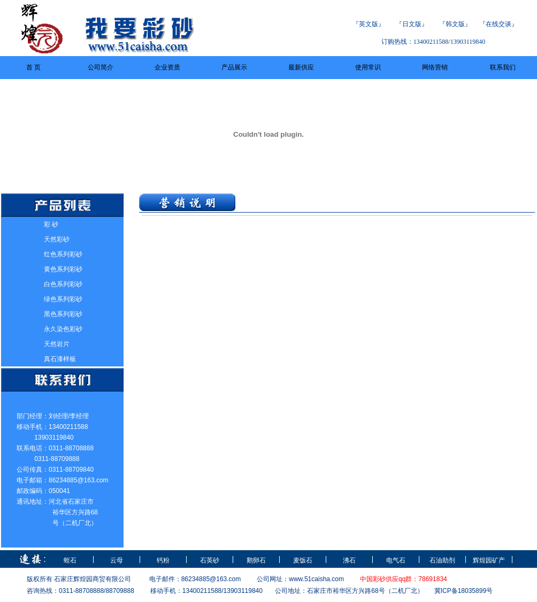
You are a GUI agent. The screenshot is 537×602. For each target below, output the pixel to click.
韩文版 (455, 24)
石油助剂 (442, 560)
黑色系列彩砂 (63, 314)
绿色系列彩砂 (63, 299)
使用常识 (368, 67)
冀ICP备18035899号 (463, 591)
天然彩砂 (57, 239)
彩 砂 (51, 224)
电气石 (395, 560)
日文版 (411, 24)
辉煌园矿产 (489, 560)
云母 (116, 560)
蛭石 (70, 560)
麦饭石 (302, 560)
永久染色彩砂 (63, 329)
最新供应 (301, 67)
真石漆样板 (60, 359)
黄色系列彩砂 (63, 269)
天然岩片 (57, 344)
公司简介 (100, 67)
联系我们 (503, 67)
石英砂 (209, 560)
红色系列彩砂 (63, 254)
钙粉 (163, 560)
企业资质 (167, 67)
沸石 (349, 560)
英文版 (368, 24)
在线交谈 (498, 24)
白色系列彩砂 (63, 284)
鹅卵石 (256, 560)
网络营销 (435, 67)
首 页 (33, 67)
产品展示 (234, 67)
